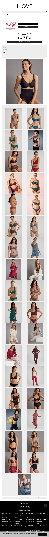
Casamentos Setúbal (7, 525)
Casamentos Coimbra (28, 516)
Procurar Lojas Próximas (24, 41)
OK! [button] (43, 534)
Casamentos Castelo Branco (19, 516)
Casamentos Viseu (40, 525)
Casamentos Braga (41, 513)
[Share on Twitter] (21, 38)
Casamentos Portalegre (17, 522)
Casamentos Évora (40, 515)
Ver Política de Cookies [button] (7, 535)
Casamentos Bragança (5, 516)
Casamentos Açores (7, 513)
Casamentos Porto (29, 521)
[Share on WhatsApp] (30, 38)
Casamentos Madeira (7, 521)
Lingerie (22, 36)
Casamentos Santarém (39, 522)
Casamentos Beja (29, 513)
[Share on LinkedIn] (27, 38)
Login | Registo (43, 11)
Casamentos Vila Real (29, 526)
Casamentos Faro (6, 519)
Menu (6, 15)
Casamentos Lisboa (41, 519)
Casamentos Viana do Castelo (18, 526)
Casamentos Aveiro (18, 513)
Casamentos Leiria (29, 519)
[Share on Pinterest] (24, 38)
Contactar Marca (28, 26)
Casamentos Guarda (18, 519)
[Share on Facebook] (18, 38)
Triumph (27, 36)
